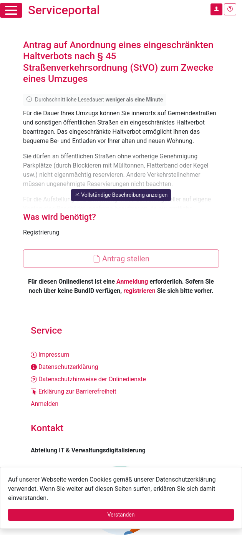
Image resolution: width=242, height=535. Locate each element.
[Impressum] (121, 354)
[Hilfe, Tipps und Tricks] (230, 9)
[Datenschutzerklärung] (121, 367)
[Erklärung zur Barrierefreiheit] (121, 391)
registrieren (139, 290)
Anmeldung (132, 281)
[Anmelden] (121, 404)
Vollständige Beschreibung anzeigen (121, 195)
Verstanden (121, 515)
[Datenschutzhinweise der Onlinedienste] (121, 379)
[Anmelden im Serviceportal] (216, 9)
